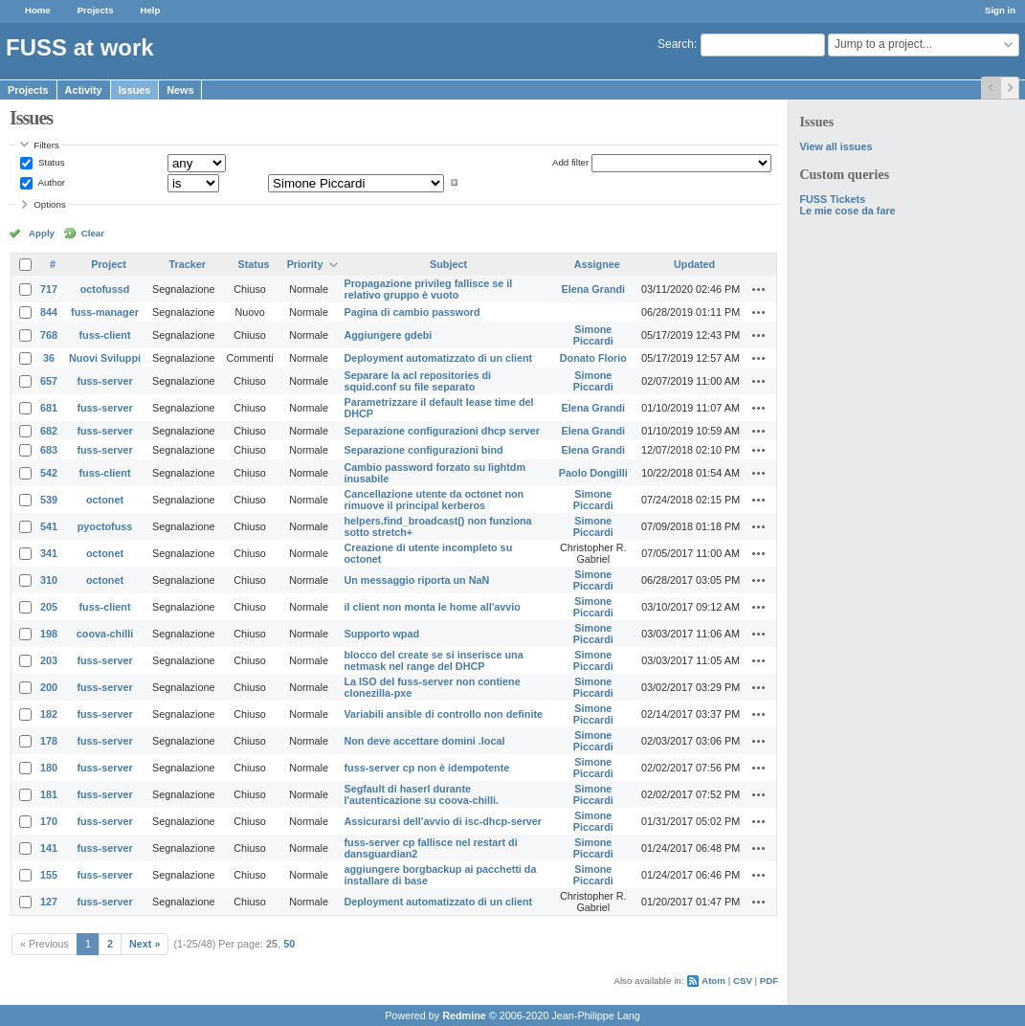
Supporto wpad (381, 633)
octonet (104, 499)
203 (48, 660)
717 (48, 289)
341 (48, 553)
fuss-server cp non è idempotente (426, 767)
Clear (92, 233)
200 (48, 687)
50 (289, 943)
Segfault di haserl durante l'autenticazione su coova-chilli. (421, 794)
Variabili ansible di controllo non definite (443, 714)
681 (48, 407)
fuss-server (104, 381)
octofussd (105, 289)
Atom (713, 980)
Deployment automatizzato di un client (438, 358)
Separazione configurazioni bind (423, 450)
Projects (96, 10)
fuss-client (105, 335)
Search (675, 44)
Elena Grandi (594, 289)
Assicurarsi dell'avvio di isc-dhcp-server (443, 821)
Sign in (1000, 10)
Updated (694, 264)
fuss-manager (105, 312)
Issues (135, 90)
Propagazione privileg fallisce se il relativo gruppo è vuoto (428, 289)
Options (49, 204)
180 (48, 767)
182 (48, 714)
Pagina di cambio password (411, 312)
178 (48, 741)
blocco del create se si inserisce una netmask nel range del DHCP (433, 660)
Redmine (464, 1015)
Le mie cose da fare (847, 210)
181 (48, 794)
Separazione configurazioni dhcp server (442, 430)
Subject (448, 264)
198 (48, 633)
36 (49, 358)
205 (48, 607)
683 (48, 450)
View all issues (835, 146)
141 (48, 848)
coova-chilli (105, 633)
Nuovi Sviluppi (105, 358)
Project (108, 264)
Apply (42, 233)
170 (48, 821)
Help (151, 10)
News (180, 90)
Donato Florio (593, 358)
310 (48, 580)
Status (49, 162)
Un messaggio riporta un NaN (416, 580)
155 (48, 875)
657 (48, 381)
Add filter (570, 162)
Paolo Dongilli (593, 473)
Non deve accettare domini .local (424, 741)
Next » (144, 943)
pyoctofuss (105, 526)
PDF (769, 980)
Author (50, 182)
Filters (45, 145)
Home (38, 10)
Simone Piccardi (593, 334)
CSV (742, 980)
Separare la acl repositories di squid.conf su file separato (417, 380)
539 (48, 499)
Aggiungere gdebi (388, 335)
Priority (305, 264)
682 (48, 430)
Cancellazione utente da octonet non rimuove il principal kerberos (434, 499)
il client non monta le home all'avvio (432, 607)
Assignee (597, 264)
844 (48, 312)
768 (48, 335)
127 (48, 901)
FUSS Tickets (832, 199)
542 (48, 473)
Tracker (187, 264)
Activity (83, 90)
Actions (759, 289)
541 (48, 526)
